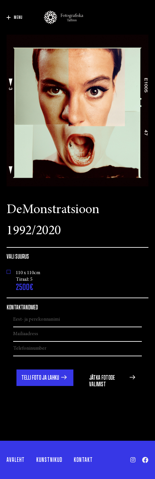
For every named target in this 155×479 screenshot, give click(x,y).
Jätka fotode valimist (102, 381)
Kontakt (83, 460)
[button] (44, 377)
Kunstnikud (49, 460)
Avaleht (16, 460)
